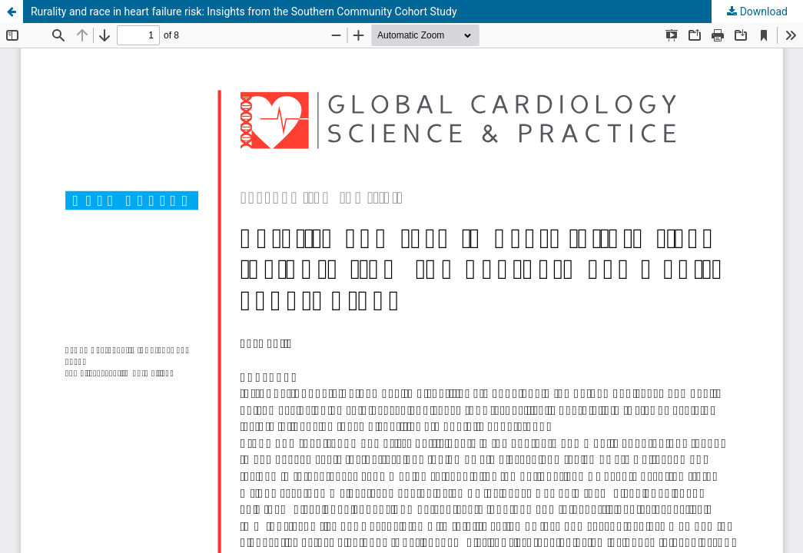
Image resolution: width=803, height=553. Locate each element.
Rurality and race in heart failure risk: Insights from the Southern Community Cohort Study (244, 11)
